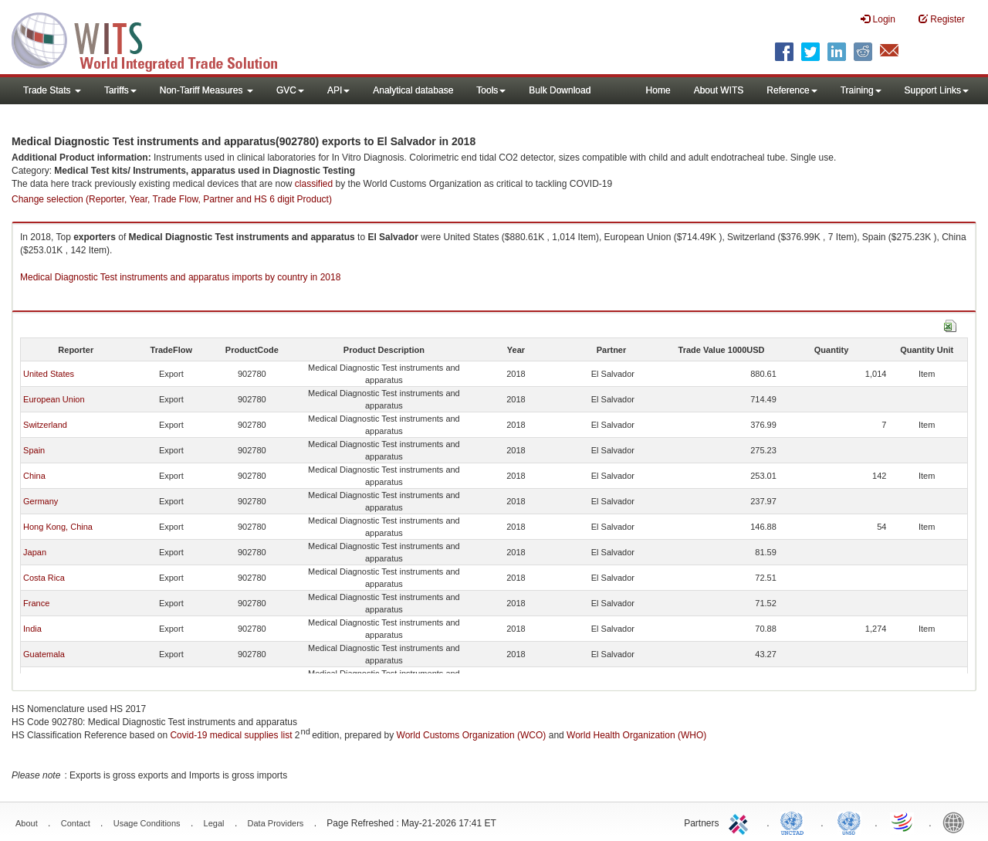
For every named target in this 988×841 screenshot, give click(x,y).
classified (314, 183)
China (34, 475)
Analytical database (413, 90)
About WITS (719, 90)
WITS (154, 38)
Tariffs (120, 90)
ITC (741, 821)
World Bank (957, 821)
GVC (290, 90)
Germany (40, 501)
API (338, 90)
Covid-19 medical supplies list (231, 735)
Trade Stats (52, 90)
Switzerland (45, 424)
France (36, 603)
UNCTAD (795, 821)
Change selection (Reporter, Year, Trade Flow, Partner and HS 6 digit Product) (172, 199)
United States (48, 373)
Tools (491, 90)
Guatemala (44, 654)
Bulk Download (559, 90)
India (32, 628)
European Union (54, 399)
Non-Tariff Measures (206, 90)
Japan (34, 552)
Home (658, 90)
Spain (34, 450)
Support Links (937, 90)
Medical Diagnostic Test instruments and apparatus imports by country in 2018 (180, 277)
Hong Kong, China (58, 526)
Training (861, 90)
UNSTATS (849, 821)
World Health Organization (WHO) (636, 735)
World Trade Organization (903, 821)
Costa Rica (44, 577)
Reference (791, 90)
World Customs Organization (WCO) (471, 735)
